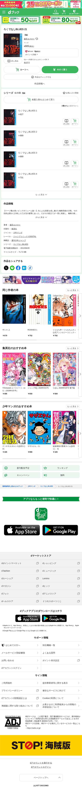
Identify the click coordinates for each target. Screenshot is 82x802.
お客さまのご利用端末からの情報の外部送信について (59, 705)
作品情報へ (39, 83)
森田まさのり (29, 39)
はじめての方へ (10, 645)
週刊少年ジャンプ (19, 240)
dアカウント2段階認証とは (14, 698)
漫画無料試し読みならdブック (12, 486)
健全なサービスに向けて (54, 690)
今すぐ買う (62, 69)
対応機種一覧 (49, 645)
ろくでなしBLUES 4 (27, 174)
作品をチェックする (43, 77)
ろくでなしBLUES (20, 244)
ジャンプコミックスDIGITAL (24, 236)
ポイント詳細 (30, 55)
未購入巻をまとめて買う (43, 99)
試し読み (14, 61)
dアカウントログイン (11, 668)
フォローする (36, 38)
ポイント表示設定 (51, 660)
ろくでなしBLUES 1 (27, 110)
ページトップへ (41, 777)
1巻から (65, 106)
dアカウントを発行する (41, 763)
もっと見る (71, 290)
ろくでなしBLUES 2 (27, 132)
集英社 (14, 229)
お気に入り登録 (72, 93)
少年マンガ (17, 233)
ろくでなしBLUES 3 (27, 153)
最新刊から (73, 106)
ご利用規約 (6, 683)
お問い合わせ (7, 660)
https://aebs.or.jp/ (34, 728)
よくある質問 (49, 653)
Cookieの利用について (53, 698)
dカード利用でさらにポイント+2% (35, 59)
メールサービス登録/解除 (13, 653)
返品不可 (27, 62)
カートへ (24, 69)
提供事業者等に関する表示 (55, 683)
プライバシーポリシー (11, 690)
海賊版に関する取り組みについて (17, 706)
